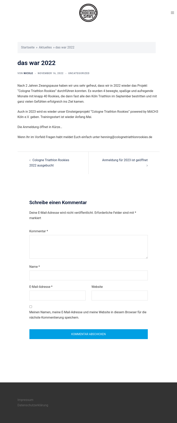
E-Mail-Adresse (40, 287)
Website (97, 287)
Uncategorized (79, 73)
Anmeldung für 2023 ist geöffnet (125, 160)
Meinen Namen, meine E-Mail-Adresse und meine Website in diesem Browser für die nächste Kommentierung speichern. (87, 314)
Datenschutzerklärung (33, 405)
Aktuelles (45, 47)
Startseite (28, 47)
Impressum (26, 400)
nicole (28, 73)
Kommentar (38, 231)
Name (34, 267)
